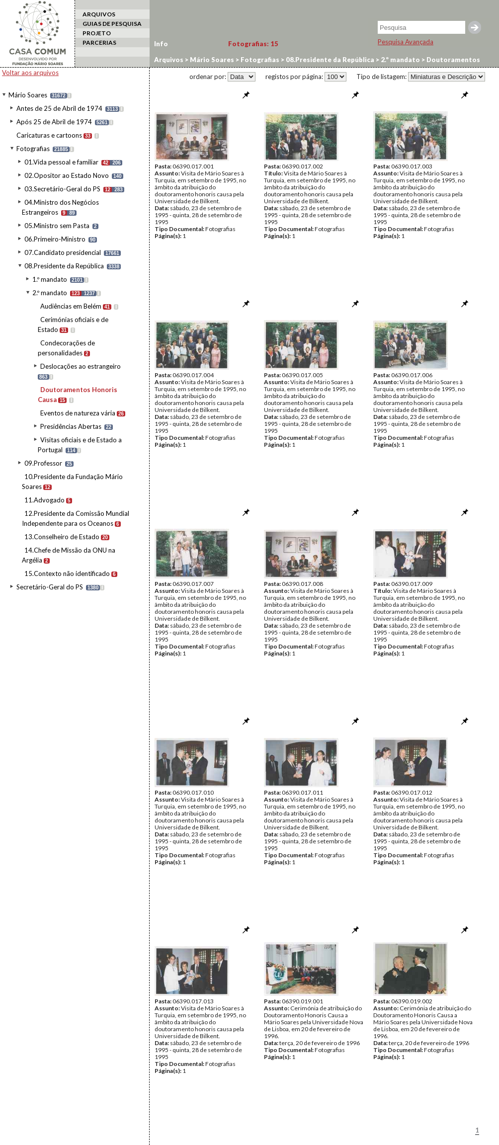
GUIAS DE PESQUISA (112, 23)
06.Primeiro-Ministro (54, 239)
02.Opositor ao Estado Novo (66, 175)
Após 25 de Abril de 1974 (54, 122)
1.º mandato (49, 279)
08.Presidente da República (64, 266)
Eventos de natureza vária (77, 413)
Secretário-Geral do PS (49, 587)
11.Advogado (44, 500)
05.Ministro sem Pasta (56, 226)
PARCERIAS (99, 42)
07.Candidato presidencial (62, 252)
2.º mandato (49, 293)
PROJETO (97, 33)
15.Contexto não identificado (67, 573)
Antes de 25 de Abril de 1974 (59, 108)
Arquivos (168, 60)
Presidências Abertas (70, 426)
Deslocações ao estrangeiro (80, 366)
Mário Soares (27, 95)
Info (161, 44)
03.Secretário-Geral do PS (62, 189)
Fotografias (33, 149)
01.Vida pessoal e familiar (61, 162)
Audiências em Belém (70, 306)
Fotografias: (253, 44)
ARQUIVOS (99, 14)
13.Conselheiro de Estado (61, 537)
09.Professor (43, 463)
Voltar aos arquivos (30, 73)
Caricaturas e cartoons (49, 135)
